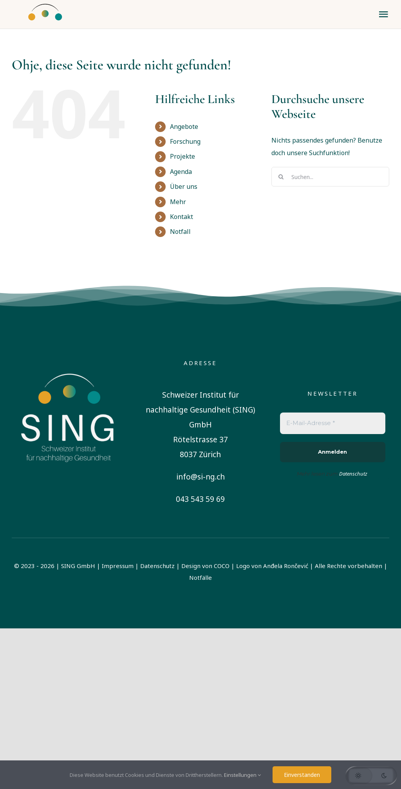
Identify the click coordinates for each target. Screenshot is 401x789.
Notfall (180, 231)
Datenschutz (157, 566)
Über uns (183, 186)
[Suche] (281, 176)
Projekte (182, 156)
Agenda (181, 171)
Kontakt (181, 216)
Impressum (118, 566)
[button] (371, 775)
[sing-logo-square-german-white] (68, 360)
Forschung (185, 141)
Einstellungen (242, 774)
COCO (221, 566)
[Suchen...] (330, 176)
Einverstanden (302, 774)
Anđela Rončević (285, 566)
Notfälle (200, 577)
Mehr (178, 201)
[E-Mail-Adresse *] (332, 423)
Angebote (184, 126)
